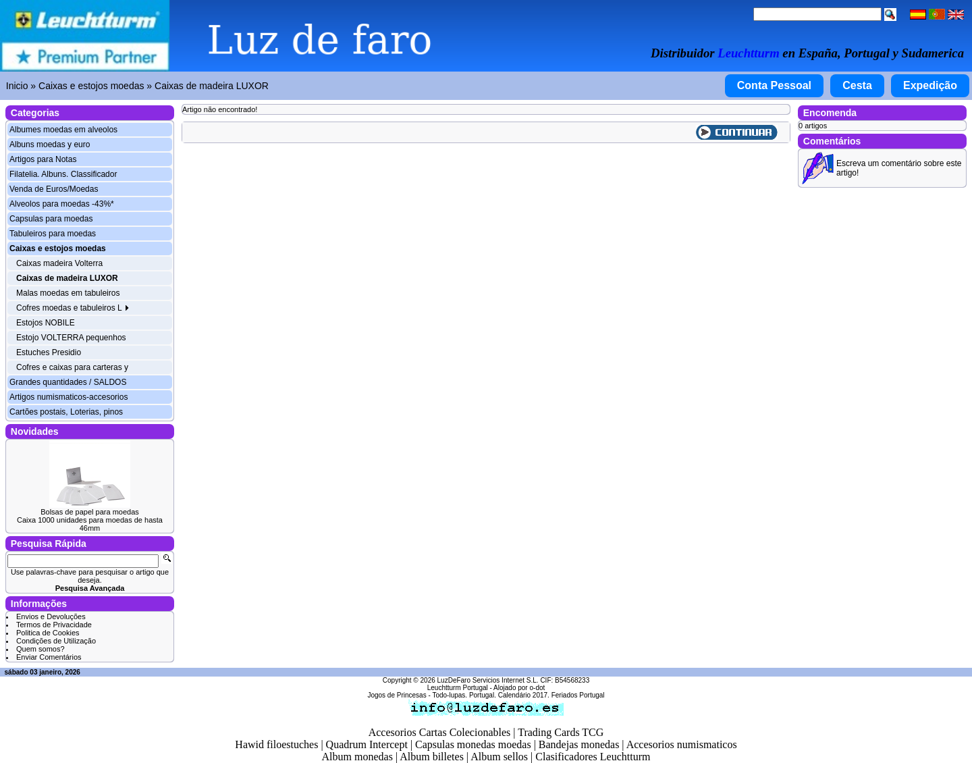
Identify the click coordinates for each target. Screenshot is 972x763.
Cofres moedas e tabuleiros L (73, 308)
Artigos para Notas (42, 159)
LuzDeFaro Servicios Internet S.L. (488, 680)
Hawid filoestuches (276, 744)
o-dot (537, 687)
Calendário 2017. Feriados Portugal (551, 695)
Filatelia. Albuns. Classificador (63, 174)
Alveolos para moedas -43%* (61, 204)
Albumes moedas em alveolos (63, 129)
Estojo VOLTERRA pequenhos (71, 337)
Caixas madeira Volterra (59, 263)
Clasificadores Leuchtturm (592, 756)
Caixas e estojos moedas (91, 85)
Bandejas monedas (579, 744)
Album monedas (357, 756)
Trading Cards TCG (560, 732)
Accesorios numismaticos (681, 744)
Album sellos (499, 756)
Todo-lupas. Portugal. (464, 695)
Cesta (857, 85)
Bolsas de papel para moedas (89, 512)
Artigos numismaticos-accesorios (68, 397)
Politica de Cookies (48, 633)
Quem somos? (40, 649)
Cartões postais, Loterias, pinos (66, 412)
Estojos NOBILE (45, 322)
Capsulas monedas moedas (473, 744)
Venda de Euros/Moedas (53, 189)
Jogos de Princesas (396, 695)
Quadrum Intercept (367, 744)
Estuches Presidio (48, 352)
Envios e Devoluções (51, 616)
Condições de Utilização (56, 641)
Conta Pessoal (774, 85)
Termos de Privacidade (54, 625)
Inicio (17, 85)
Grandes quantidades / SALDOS (67, 382)
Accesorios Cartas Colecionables (440, 732)
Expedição (930, 85)
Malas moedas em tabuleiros (67, 293)
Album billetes (432, 756)
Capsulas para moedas (50, 218)
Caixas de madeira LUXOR (212, 85)
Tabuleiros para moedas (52, 233)
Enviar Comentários (49, 657)
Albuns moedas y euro (49, 144)
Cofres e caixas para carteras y (72, 367)
